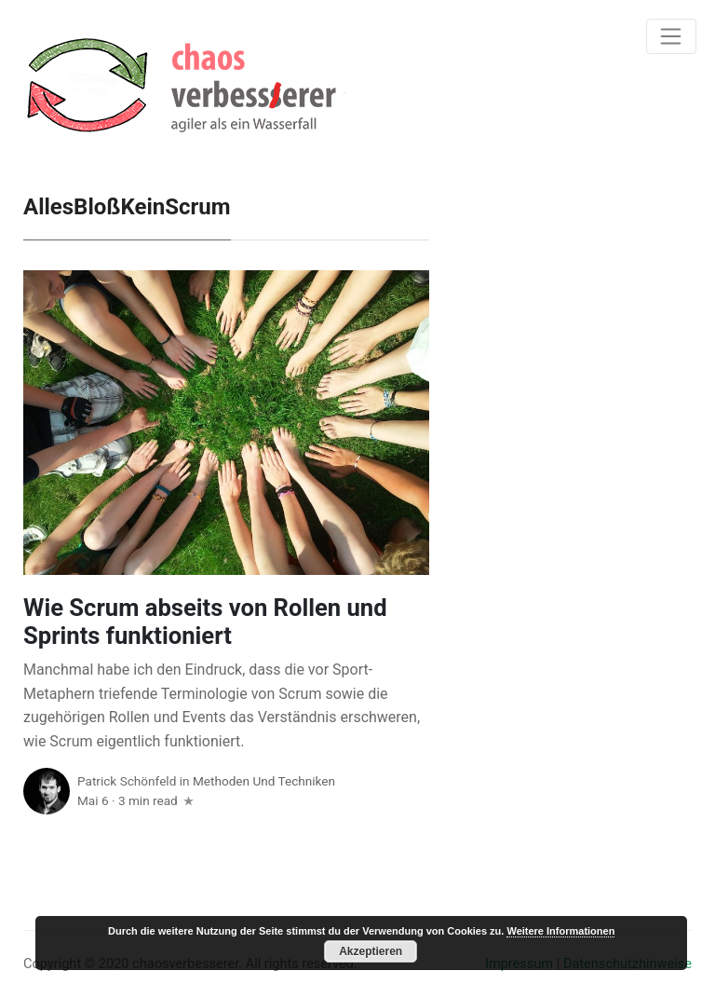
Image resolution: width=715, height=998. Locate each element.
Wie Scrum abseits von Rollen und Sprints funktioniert (205, 622)
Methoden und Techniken (264, 780)
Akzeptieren (370, 951)
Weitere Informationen (560, 930)
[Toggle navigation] (671, 36)
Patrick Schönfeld (126, 780)
